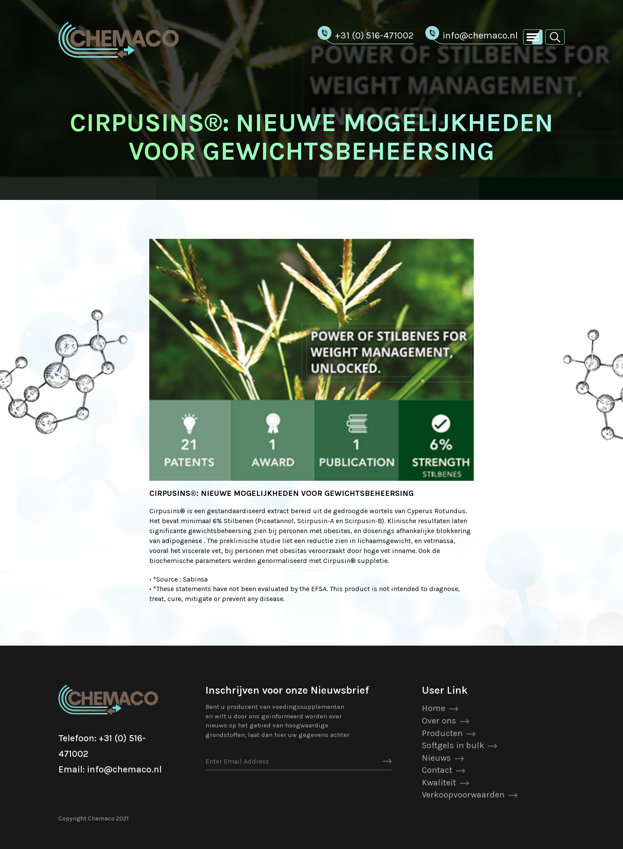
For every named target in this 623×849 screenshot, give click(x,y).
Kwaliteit (439, 783)
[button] (555, 36)
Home (433, 708)
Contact (437, 770)
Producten (442, 733)
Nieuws (436, 758)
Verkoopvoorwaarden (463, 795)
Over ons (439, 721)
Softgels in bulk (453, 745)
